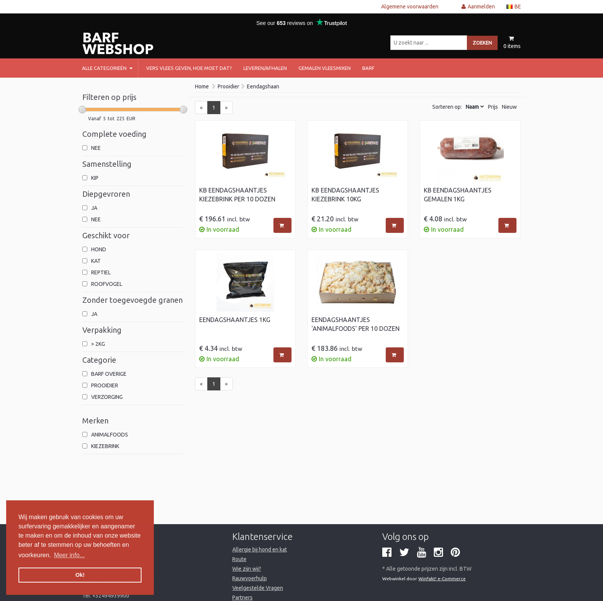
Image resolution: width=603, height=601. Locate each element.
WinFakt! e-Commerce (442, 578)
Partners (242, 597)
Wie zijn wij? (246, 569)
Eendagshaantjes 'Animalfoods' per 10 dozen (355, 324)
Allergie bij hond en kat (259, 549)
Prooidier (228, 86)
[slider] (82, 109)
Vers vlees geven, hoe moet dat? (189, 68)
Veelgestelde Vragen (257, 588)
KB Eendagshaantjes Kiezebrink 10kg (345, 195)
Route (239, 559)
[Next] (226, 107)
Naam (472, 107)
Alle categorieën (107, 68)
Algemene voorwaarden (409, 6)
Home (202, 86)
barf (368, 68)
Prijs (493, 107)
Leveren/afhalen (265, 68)
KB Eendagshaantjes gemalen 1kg (457, 195)
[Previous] (201, 107)
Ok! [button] (80, 575)
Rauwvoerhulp (249, 578)
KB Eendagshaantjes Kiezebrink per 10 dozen (237, 195)
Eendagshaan (263, 86)
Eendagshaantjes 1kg (234, 319)
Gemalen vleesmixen (324, 68)
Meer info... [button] (69, 555)
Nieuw (509, 107)
